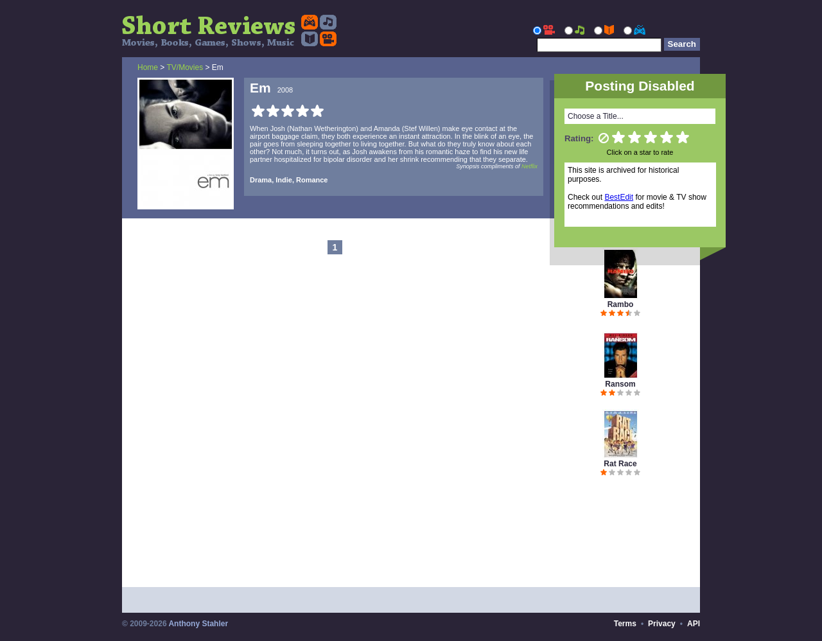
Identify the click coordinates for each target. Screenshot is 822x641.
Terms (625, 623)
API (693, 623)
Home (147, 67)
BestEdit (618, 197)
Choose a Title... (596, 116)
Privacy (662, 623)
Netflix (529, 166)
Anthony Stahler (198, 623)
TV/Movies (184, 67)
